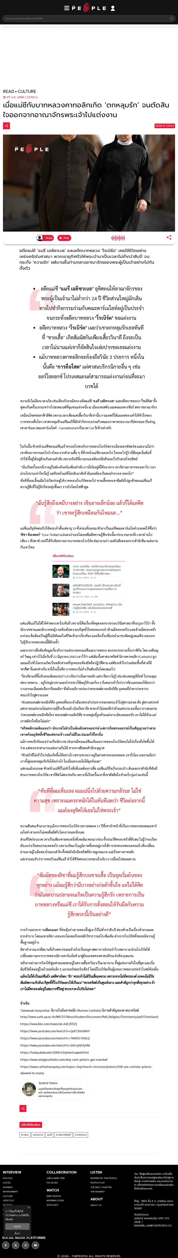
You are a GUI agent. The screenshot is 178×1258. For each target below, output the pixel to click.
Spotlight (53, 1205)
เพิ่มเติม (9, 1219)
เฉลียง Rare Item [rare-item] (55, 1178)
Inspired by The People (103, 1178)
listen (96, 1172)
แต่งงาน (38, 1135)
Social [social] (7, 1182)
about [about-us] (96, 1199)
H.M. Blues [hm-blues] (52, 1182)
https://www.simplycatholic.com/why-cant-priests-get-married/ (64, 1059)
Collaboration (61, 1172)
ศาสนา (25, 1135)
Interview (12, 1172)
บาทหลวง (80, 1135)
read (8, 91)
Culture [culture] (8, 1196)
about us (96, 1205)
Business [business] (8, 1187)
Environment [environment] (10, 1191)
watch (53, 1190)
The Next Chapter (101, 1187)
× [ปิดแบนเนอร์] (28, 1207)
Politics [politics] (8, 1178)
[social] (5, 1243)
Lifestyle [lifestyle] (8, 1200)
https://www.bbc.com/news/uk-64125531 (48, 1024)
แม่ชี (49, 1135)
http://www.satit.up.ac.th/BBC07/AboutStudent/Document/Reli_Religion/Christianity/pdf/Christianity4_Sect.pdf (97, 1017)
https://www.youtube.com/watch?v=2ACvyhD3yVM (55, 1045)
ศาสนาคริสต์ (63, 1135)
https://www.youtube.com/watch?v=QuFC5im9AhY (55, 1031)
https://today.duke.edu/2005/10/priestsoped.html (54, 1052)
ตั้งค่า (17, 1233)
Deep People (54, 1196)
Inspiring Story (55, 1200)
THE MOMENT (97, 1191)
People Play (97, 1182)
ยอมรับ (17, 1226)
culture (27, 91)
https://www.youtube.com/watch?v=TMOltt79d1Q (55, 1038)
